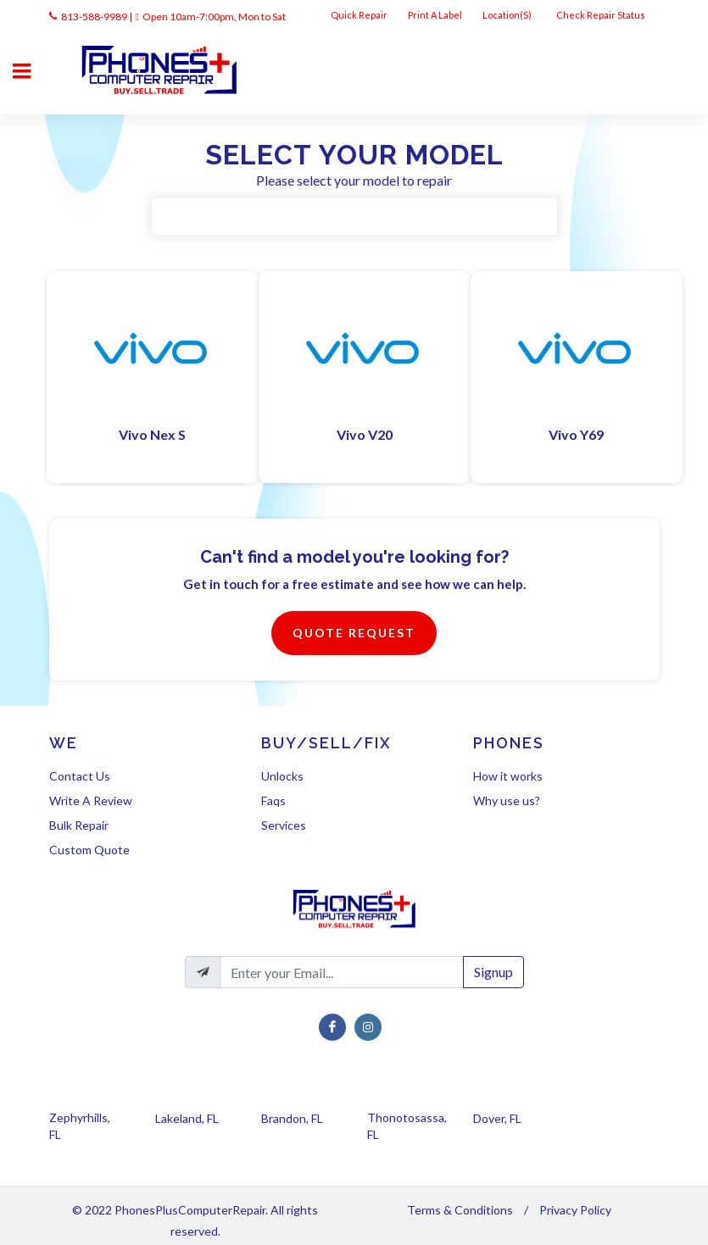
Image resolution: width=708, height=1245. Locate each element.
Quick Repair (359, 14)
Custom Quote (89, 849)
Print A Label (435, 14)
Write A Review (90, 800)
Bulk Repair (79, 825)
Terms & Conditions (460, 1210)
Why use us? (506, 800)
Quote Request (354, 632)
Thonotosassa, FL (407, 1126)
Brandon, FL (292, 1118)
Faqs (273, 800)
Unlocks (282, 776)
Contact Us (79, 776)
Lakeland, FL (187, 1118)
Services (283, 825)
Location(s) (507, 14)
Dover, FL (497, 1118)
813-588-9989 (94, 16)
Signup (493, 972)
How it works (508, 776)
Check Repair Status (601, 14)
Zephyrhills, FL (79, 1126)
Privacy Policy (575, 1210)
